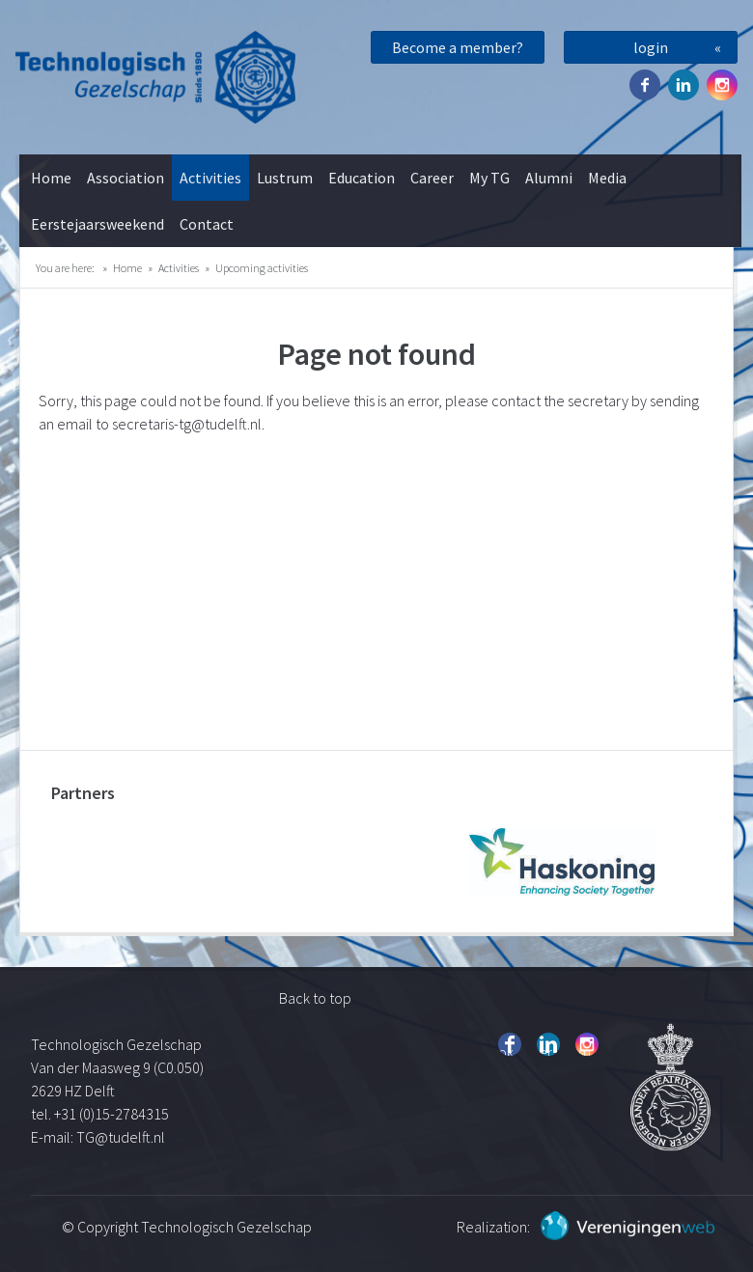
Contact (207, 224)
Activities (210, 177)
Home (51, 177)
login (650, 47)
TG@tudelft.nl (122, 1137)
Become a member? (457, 47)
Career (432, 177)
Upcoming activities (261, 268)
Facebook (644, 84)
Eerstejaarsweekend (97, 224)
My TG (489, 177)
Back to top (315, 998)
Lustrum (285, 177)
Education (361, 177)
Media (607, 177)
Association (125, 177)
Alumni (548, 177)
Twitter (683, 84)
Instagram (722, 84)
